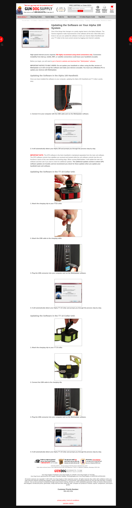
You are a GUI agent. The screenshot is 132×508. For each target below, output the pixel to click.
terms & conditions (73, 500)
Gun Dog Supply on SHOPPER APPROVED (92, 476)
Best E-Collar (72, 17)
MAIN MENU (22, 17)
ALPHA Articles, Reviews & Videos (101, 20)
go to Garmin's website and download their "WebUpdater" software (73, 61)
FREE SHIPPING (74, 5)
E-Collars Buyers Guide (87, 17)
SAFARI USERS (68, 503)
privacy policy (61, 500)
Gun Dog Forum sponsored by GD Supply (43, 476)
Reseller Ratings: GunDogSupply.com (67, 476)
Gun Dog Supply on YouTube (86, 474)
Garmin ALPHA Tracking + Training (79, 20)
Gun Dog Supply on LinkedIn (68, 474)
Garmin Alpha (49, 17)
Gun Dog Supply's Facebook (50, 474)
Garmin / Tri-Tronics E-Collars (59, 20)
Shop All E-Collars (43, 20)
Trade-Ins (61, 17)
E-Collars (34, 20)
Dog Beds (102, 17)
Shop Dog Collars (36, 17)
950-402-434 (68, 491)
